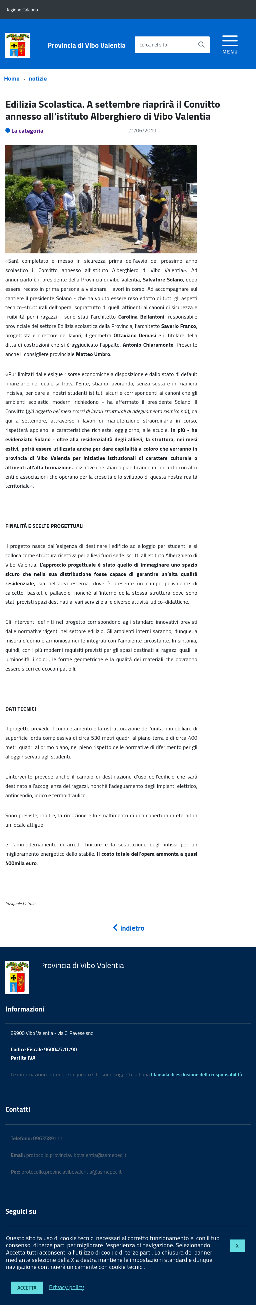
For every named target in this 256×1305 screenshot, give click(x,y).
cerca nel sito (153, 44)
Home (12, 78)
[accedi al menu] (230, 43)
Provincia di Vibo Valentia (87, 45)
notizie (38, 78)
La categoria (27, 130)
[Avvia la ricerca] (201, 44)
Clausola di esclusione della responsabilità (196, 1074)
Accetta (27, 1288)
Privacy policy (66, 1286)
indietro (128, 928)
